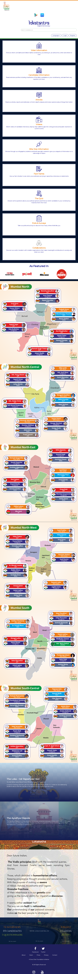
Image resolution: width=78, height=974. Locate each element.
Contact (54, 955)
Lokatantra (39, 23)
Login (65, 35)
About (23, 955)
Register (72, 35)
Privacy (46, 955)
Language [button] (56, 35)
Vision (31, 955)
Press (38, 955)
